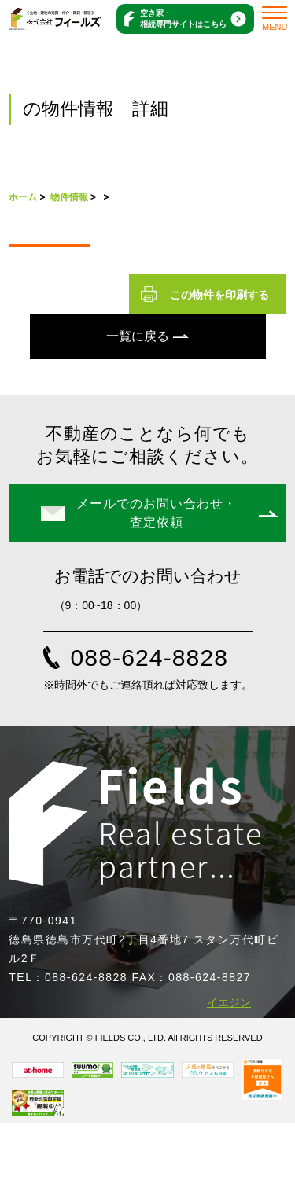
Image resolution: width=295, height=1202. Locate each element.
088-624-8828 (150, 658)
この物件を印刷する (219, 295)
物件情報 (69, 197)
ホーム (23, 197)
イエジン (229, 1002)
